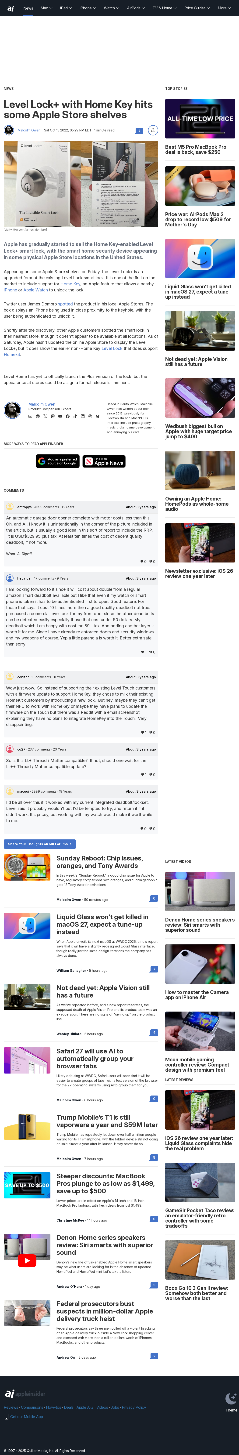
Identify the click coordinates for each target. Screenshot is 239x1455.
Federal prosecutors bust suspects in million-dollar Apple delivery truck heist (104, 1311)
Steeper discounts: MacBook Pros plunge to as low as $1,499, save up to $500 (105, 1183)
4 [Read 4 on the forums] (154, 1032)
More (224, 8)
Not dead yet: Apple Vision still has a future (103, 991)
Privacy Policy (134, 1407)
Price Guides (197, 8)
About (141, 507)
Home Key (70, 283)
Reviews (11, 1407)
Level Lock (112, 348)
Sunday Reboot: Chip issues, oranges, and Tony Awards (99, 862)
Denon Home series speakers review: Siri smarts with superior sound (104, 1245)
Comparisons (32, 1407)
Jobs (115, 1407)
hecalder (25, 578)
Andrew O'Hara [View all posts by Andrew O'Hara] (69, 1286)
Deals (69, 1407)
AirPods (136, 8)
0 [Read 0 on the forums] (154, 898)
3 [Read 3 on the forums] (154, 1285)
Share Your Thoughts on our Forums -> (40, 844)
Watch (112, 8)
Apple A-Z (85, 1407)
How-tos (53, 1407)
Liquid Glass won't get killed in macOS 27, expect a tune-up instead (102, 924)
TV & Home (165, 8)
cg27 (21, 749)
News (28, 8)
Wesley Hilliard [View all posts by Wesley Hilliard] (68, 1034)
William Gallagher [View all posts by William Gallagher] (71, 970)
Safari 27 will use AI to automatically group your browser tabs (95, 1058)
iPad (66, 8)
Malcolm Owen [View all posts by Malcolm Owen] (68, 900)
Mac (47, 8)
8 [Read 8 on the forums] (154, 1157)
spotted (65, 303)
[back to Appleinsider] (10, 8)
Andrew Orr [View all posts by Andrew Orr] (66, 1357)
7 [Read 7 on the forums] (154, 969)
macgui (23, 791)
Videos (102, 1407)
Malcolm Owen (29, 130)
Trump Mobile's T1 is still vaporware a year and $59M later (107, 1121)
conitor (23, 677)
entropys (25, 507)
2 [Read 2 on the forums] (154, 1356)
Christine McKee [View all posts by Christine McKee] (70, 1220)
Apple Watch (35, 289)
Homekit (12, 354)
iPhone (88, 8)
